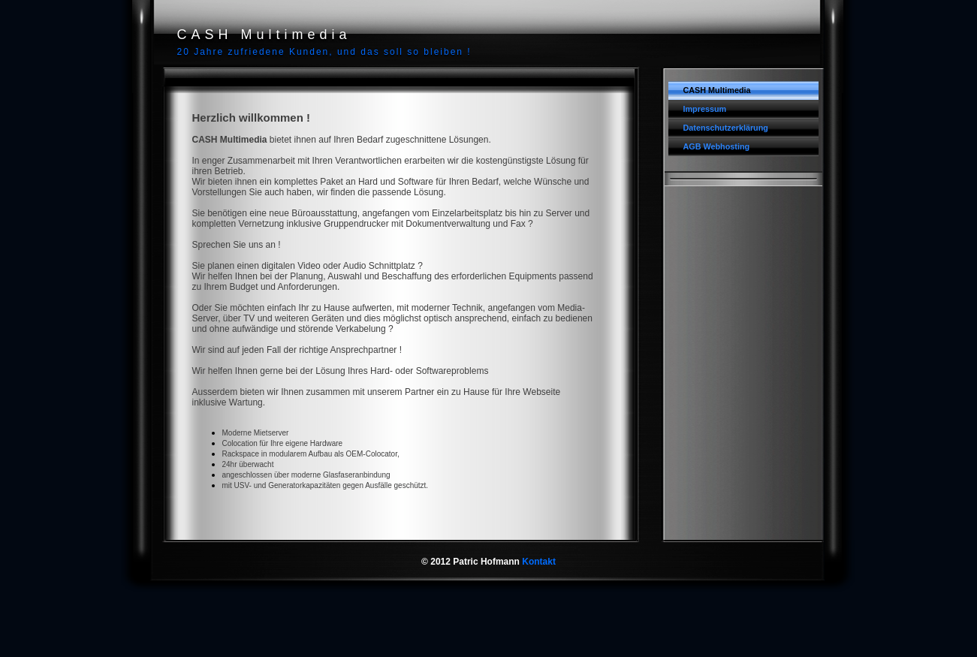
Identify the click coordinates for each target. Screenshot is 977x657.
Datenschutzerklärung (725, 127)
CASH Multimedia (717, 90)
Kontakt (539, 561)
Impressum (705, 108)
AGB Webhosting (716, 146)
